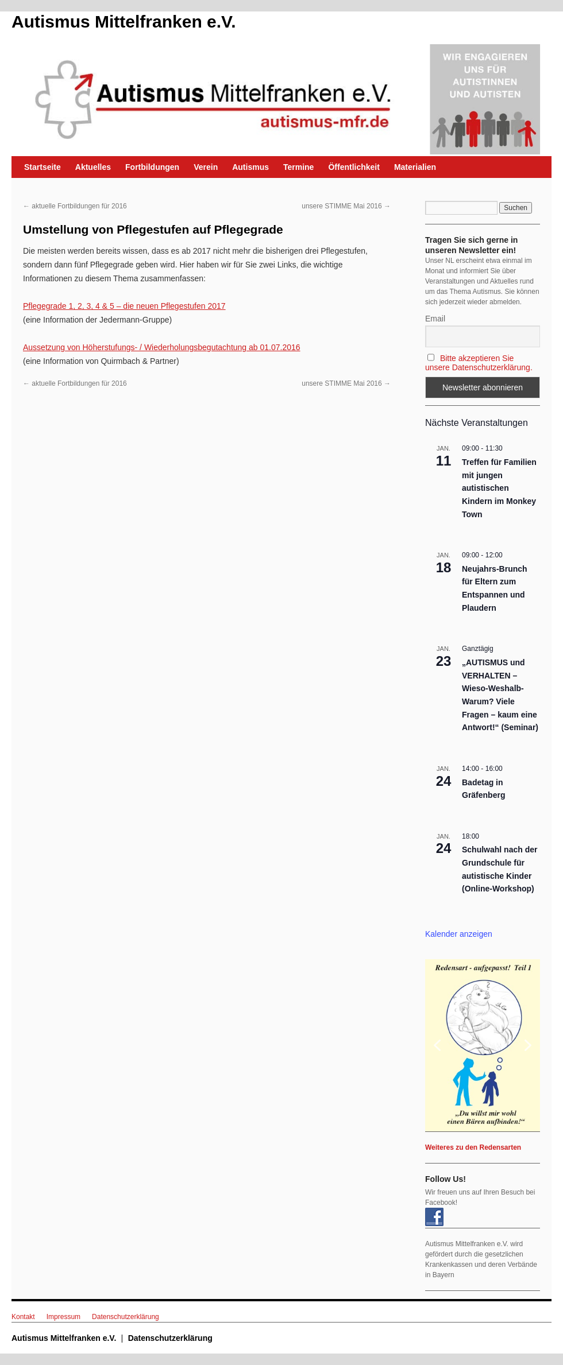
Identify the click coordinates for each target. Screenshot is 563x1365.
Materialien (415, 167)
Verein (206, 167)
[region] (482, 1045)
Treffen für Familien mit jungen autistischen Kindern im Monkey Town (499, 488)
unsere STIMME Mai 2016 (346, 206)
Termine (298, 167)
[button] (482, 1045)
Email (435, 318)
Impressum (63, 1317)
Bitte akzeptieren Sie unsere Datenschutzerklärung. (479, 363)
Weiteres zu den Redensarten (473, 1147)
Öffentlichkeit (353, 167)
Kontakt (23, 1317)
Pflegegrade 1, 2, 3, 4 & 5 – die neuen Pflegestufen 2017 (124, 306)
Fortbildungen (152, 167)
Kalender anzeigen (458, 934)
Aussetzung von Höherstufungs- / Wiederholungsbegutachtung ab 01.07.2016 (161, 347)
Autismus (250, 167)
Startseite (42, 167)
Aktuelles (93, 167)
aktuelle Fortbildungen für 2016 (75, 206)
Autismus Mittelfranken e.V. (123, 21)
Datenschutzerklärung (125, 1317)
